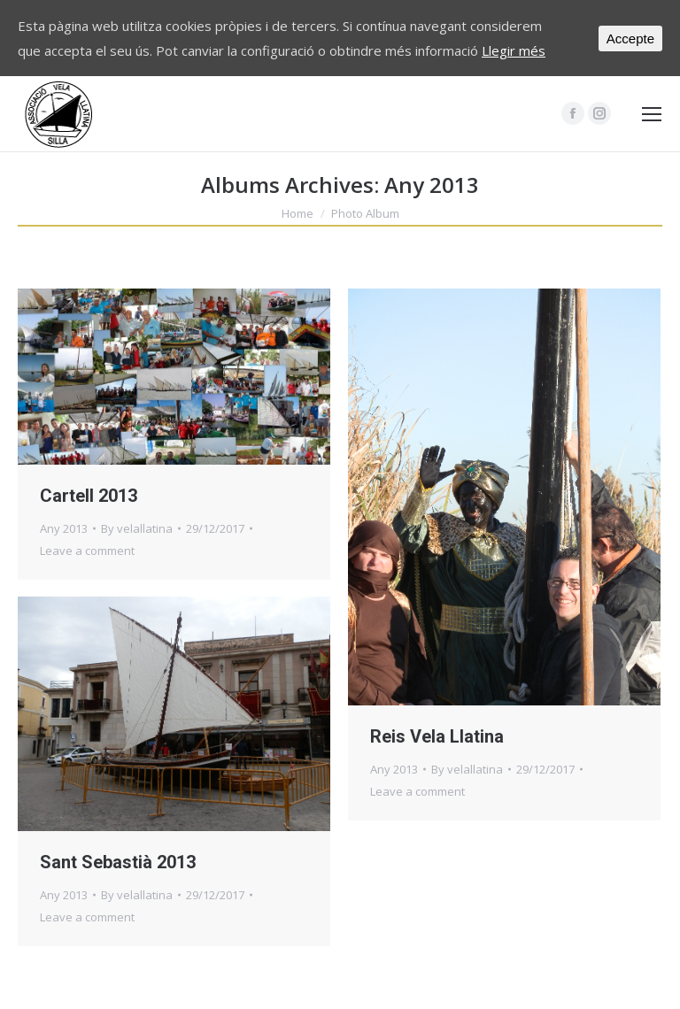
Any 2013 (64, 528)
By (137, 528)
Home (297, 213)
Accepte (630, 38)
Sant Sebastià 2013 (118, 862)
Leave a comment (87, 550)
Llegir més (513, 50)
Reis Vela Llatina (437, 736)
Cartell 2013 (88, 495)
